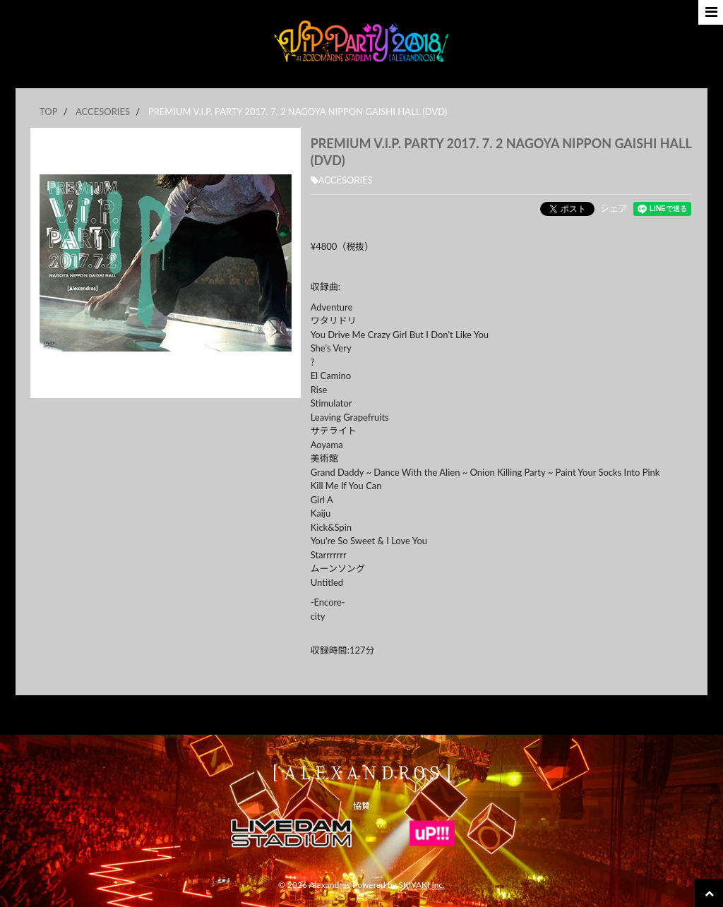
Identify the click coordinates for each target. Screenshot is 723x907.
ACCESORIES (342, 180)
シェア (614, 208)
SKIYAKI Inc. (421, 884)
